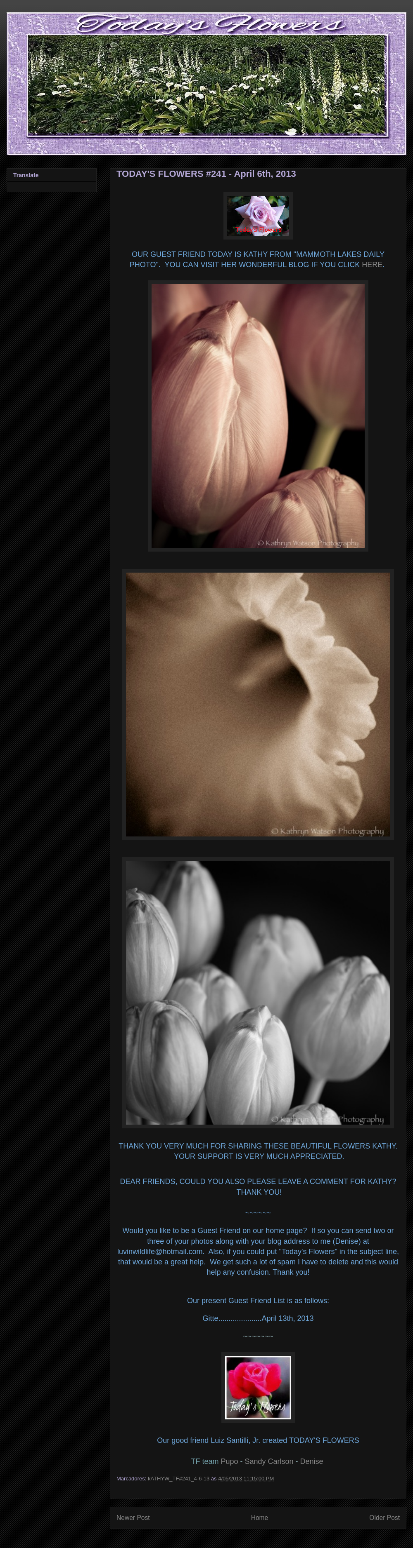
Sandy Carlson (268, 1461)
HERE (372, 265)
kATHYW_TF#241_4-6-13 (178, 1478)
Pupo (229, 1461)
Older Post (384, 1517)
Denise (311, 1461)
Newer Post (133, 1517)
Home (259, 1517)
